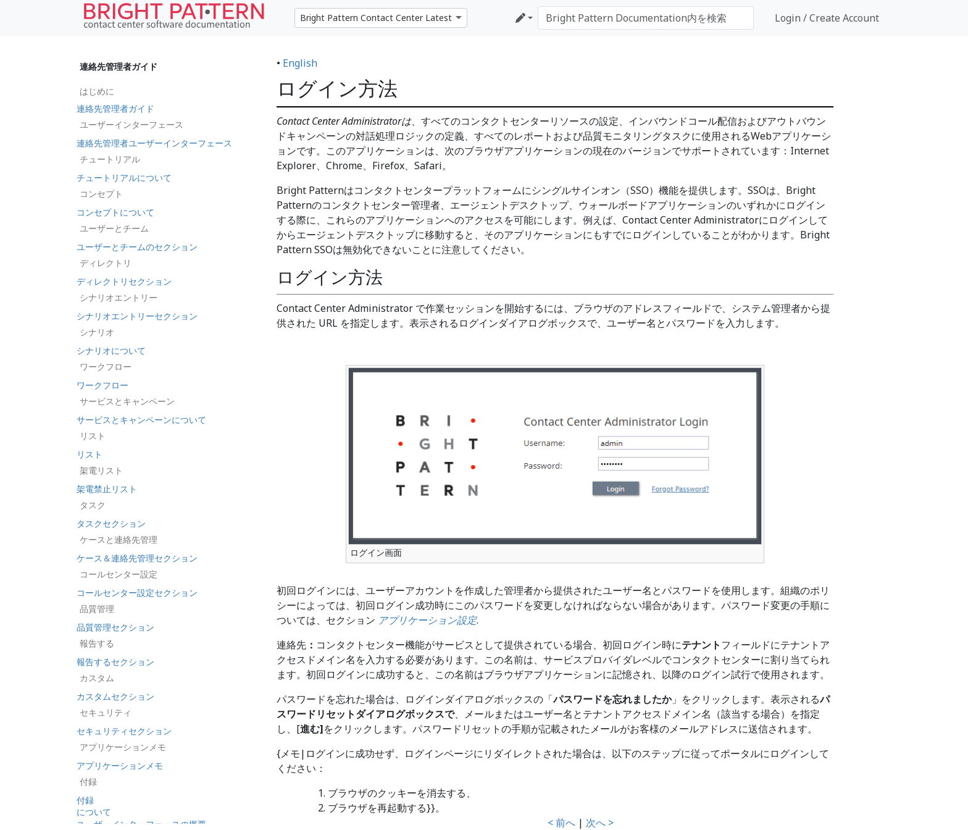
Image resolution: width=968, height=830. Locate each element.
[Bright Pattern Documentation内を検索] (646, 18)
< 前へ (561, 822)
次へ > (600, 822)
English (300, 63)
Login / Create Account (827, 18)
